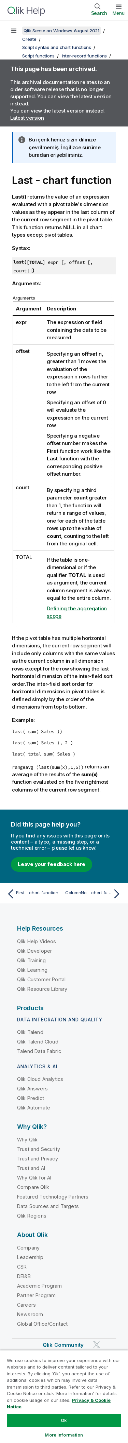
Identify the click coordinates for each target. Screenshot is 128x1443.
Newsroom (30, 1314)
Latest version (27, 118)
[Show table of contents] (14, 30)
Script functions (38, 55)
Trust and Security (38, 1149)
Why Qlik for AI (34, 1178)
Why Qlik (27, 1139)
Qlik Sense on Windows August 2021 (61, 30)
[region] (64, 1396)
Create (29, 39)
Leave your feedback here (51, 864)
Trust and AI (31, 1168)
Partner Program (36, 1295)
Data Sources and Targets (48, 1206)
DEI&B (24, 1276)
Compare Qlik (33, 1187)
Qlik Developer (34, 951)
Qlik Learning (32, 970)
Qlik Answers (32, 1088)
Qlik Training (31, 960)
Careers (26, 1305)
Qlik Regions (31, 1216)
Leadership (30, 1257)
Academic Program (39, 1286)
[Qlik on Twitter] (96, 1344)
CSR (22, 1267)
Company (28, 1248)
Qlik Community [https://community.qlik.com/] (63, 1345)
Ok (64, 1420)
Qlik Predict (30, 1098)
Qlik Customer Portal (41, 979)
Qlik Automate (33, 1107)
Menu (119, 13)
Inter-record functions (84, 55)
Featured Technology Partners (52, 1197)
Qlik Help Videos (36, 941)
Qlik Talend (30, 1032)
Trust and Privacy (37, 1158)
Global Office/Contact (42, 1324)
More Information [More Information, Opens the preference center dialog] (64, 1435)
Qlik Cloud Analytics (40, 1079)
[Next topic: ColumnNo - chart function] (94, 893)
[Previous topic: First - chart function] (34, 893)
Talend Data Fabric (39, 1051)
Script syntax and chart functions (56, 47)
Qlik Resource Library (42, 989)
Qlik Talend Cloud (37, 1042)
